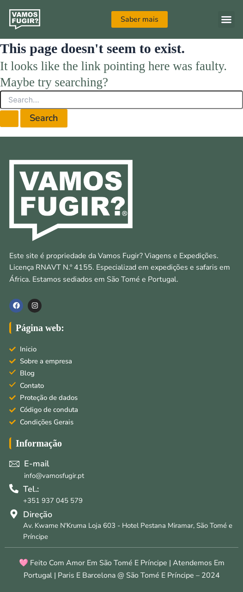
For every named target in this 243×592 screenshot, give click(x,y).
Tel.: (31, 489)
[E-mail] (14, 464)
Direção (37, 514)
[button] (226, 19)
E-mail (36, 463)
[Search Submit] (9, 118)
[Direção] (13, 514)
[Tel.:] (13, 488)
